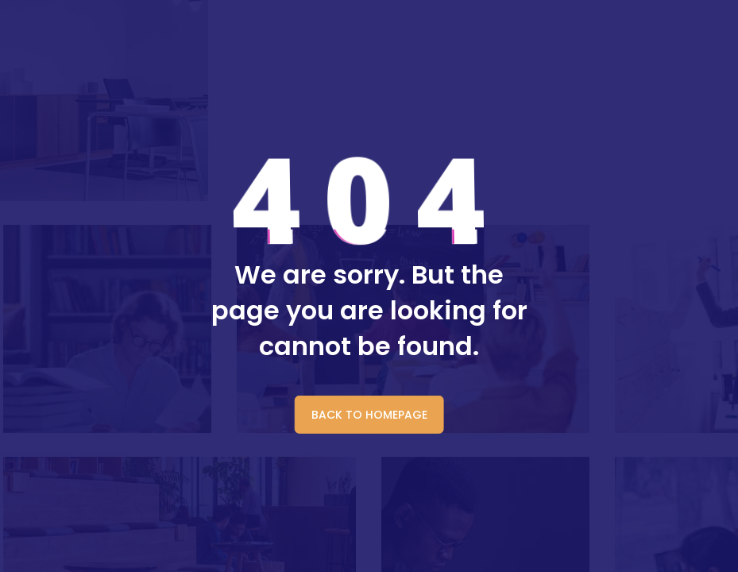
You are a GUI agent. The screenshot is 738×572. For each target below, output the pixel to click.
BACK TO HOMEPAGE (369, 415)
